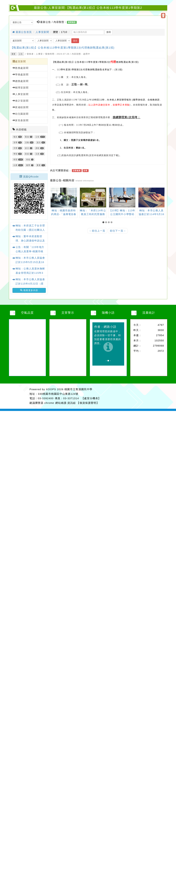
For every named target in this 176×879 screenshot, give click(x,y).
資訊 (39, 142)
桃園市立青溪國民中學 (78, 389)
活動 (27, 142)
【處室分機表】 (91, 398)
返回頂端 (159, 396)
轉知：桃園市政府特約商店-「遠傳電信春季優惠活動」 (88, 214)
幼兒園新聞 (20, 113)
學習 (15, 154)
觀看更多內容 (29, 290)
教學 (28, 165)
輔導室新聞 (20, 87)
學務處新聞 (20, 74)
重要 (14, 54)
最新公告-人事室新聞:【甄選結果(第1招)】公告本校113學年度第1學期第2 (88, 7)
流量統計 (148, 312)
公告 (21, 54)
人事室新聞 (42, 32)
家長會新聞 (20, 120)
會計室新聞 (20, 100)
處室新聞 (19, 61)
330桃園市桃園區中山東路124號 (58, 393)
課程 (37, 148)
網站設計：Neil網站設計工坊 (19, 396)
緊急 (27, 137)
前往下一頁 (118, 230)
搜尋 (108, 32)
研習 (15, 160)
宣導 (15, 142)
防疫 (27, 154)
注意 (37, 154)
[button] (103, 222)
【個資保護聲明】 (88, 402)
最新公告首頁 (22, 32)
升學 (15, 148)
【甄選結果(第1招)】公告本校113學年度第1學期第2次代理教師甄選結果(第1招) (63, 47)
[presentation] (53, 198)
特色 (28, 160)
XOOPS (51, 389)
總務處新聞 (20, 81)
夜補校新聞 (20, 107)
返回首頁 (140, 396)
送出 (75, 40)
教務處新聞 (20, 67)
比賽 (15, 165)
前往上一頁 (97, 230)
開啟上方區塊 (163, 15)
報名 (15, 137)
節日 (27, 148)
